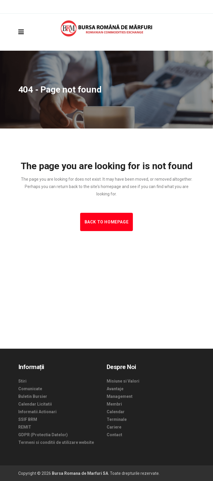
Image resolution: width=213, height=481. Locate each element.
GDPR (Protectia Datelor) (43, 434)
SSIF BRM (27, 419)
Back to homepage (107, 222)
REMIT (24, 427)
